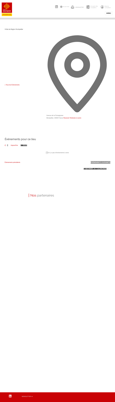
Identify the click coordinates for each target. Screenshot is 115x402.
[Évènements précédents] (5, 145)
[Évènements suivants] (7, 145)
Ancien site (64, 7)
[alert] (57, 152)
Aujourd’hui (14, 145)
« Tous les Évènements (12, 85)
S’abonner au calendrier (95, 168)
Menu (108, 13)
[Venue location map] (59, 126)
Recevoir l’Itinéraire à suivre (72, 118)
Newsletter (26, 396)
